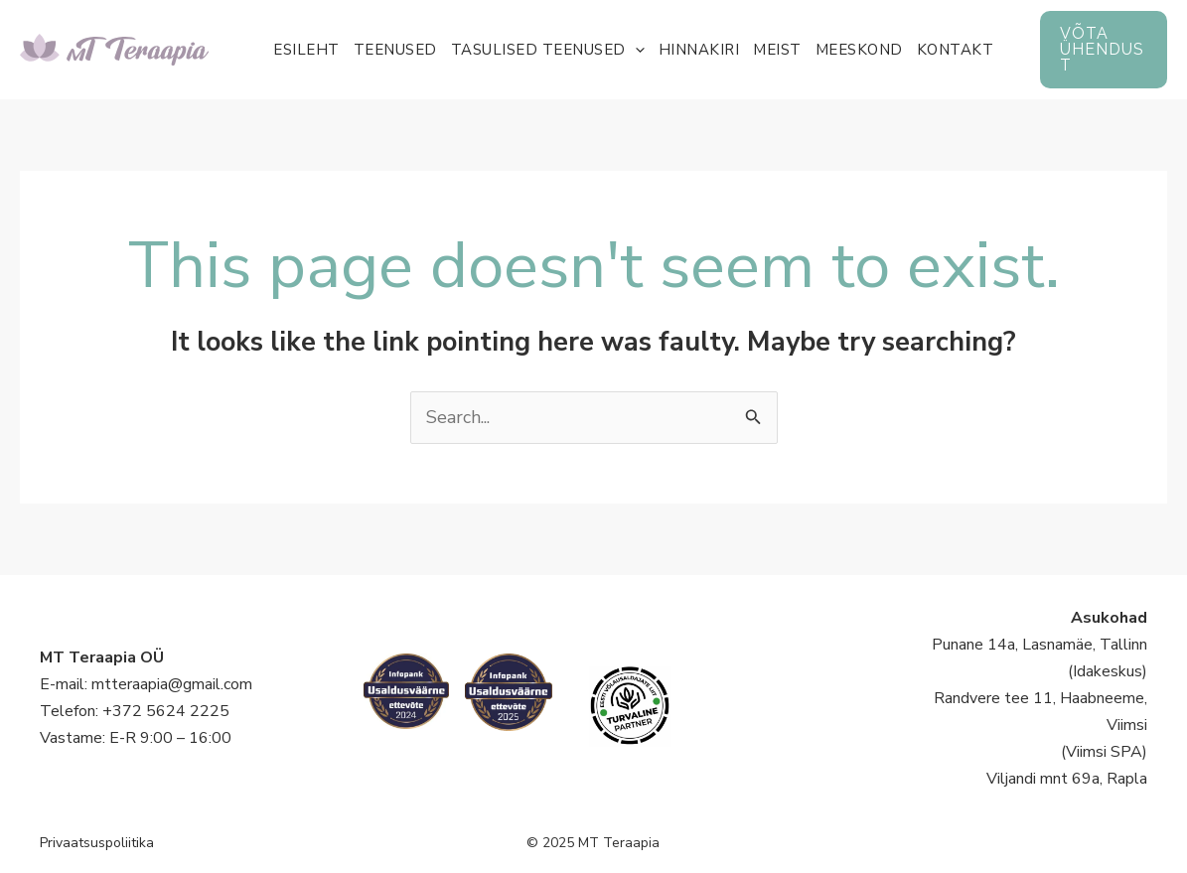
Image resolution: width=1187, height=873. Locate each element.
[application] (635, 49)
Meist (777, 50)
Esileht (306, 50)
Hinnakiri (699, 50)
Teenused (395, 50)
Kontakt (955, 50)
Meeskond (859, 50)
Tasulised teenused (548, 49)
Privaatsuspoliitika (97, 842)
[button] (1103, 49)
